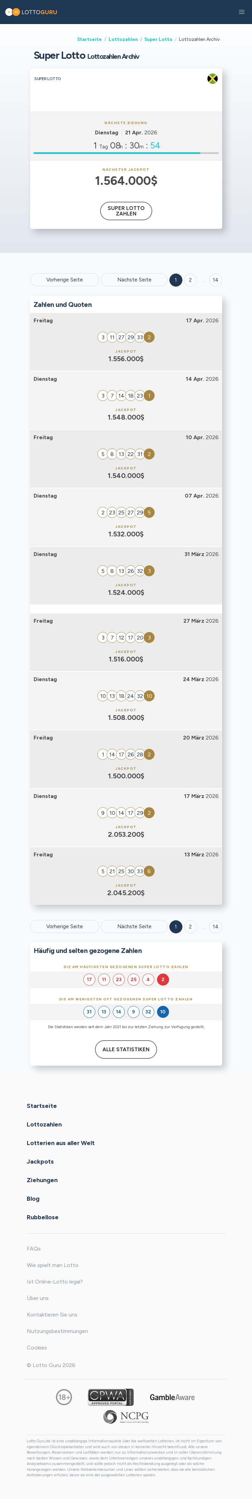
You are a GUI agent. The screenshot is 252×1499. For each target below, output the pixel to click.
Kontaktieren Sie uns (52, 1314)
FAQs (34, 1248)
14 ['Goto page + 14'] (215, 280)
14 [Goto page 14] (215, 927)
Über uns (38, 1298)
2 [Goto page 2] (190, 280)
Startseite (89, 39)
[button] (242, 12)
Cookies (37, 1347)
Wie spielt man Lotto (53, 1265)
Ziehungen (42, 1180)
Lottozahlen (123, 39)
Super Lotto (158, 39)
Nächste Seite (134, 280)
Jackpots (40, 1161)
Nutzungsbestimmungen (57, 1331)
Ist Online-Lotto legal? (55, 1281)
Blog (33, 1198)
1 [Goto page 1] (176, 280)
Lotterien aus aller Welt (61, 1143)
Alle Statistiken (126, 1049)
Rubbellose (43, 1217)
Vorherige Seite (64, 280)
